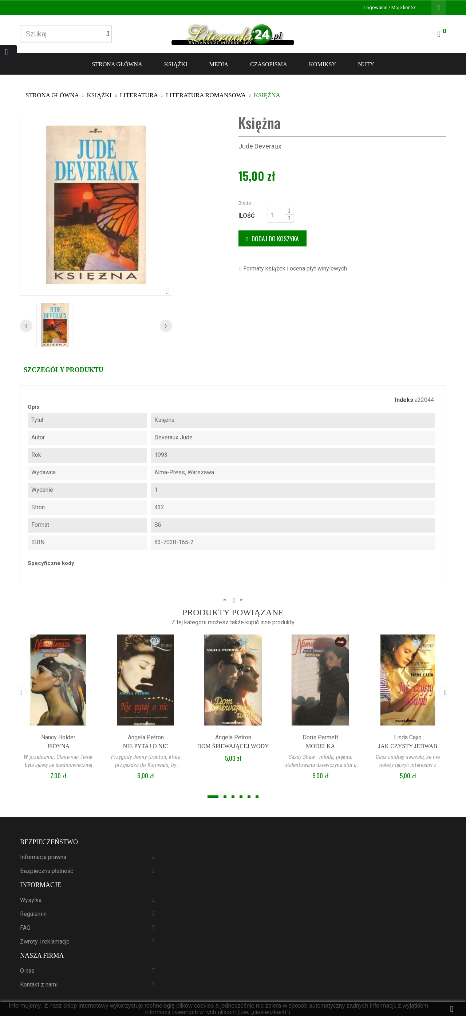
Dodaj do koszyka (272, 238)
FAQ (25, 927)
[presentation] (26, 326)
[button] (213, 797)
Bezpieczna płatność (46, 870)
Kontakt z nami (39, 984)
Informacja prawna (43, 857)
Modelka (320, 746)
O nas (27, 970)
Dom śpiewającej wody (233, 746)
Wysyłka (31, 900)
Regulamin (33, 913)
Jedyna (58, 746)
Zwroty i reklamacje (45, 941)
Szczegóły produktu (63, 369)
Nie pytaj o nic (146, 746)
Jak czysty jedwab (407, 746)
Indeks (404, 400)
